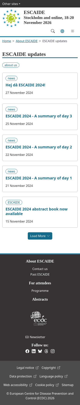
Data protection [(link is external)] (22, 376)
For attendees (40, 283)
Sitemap (68, 385)
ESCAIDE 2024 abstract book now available (37, 211)
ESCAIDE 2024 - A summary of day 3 (39, 116)
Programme (40, 291)
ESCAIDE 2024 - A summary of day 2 (39, 147)
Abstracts (40, 299)
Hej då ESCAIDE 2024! (25, 85)
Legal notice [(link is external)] (27, 367)
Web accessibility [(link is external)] (17, 385)
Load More (40, 236)
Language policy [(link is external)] (53, 376)
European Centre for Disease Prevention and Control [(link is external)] (38, 318)
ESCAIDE (34, 12)
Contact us (40, 269)
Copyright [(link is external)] (51, 367)
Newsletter (35, 337)
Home (6, 41)
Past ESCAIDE (40, 274)
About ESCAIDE (27, 41)
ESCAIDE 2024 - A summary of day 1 (39, 178)
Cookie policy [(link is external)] (47, 385)
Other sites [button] (10, 4)
